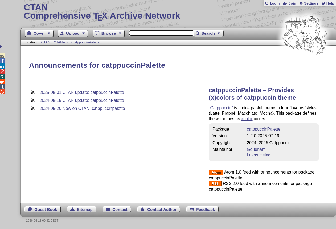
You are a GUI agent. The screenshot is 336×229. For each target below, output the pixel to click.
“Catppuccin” (221, 108)
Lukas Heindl (259, 155)
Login (275, 3)
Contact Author (162, 209)
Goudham (256, 149)
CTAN (45, 42)
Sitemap (85, 209)
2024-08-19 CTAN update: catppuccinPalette (82, 100)
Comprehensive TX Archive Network (178, 12)
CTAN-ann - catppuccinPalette (77, 42)
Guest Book (45, 209)
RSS (215, 184)
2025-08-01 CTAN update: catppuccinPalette (82, 92)
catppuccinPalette (263, 129)
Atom (216, 172)
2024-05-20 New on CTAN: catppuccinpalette (82, 108)
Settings (311, 3)
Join (292, 3)
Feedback (205, 209)
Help (330, 3)
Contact (120, 209)
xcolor (247, 118)
